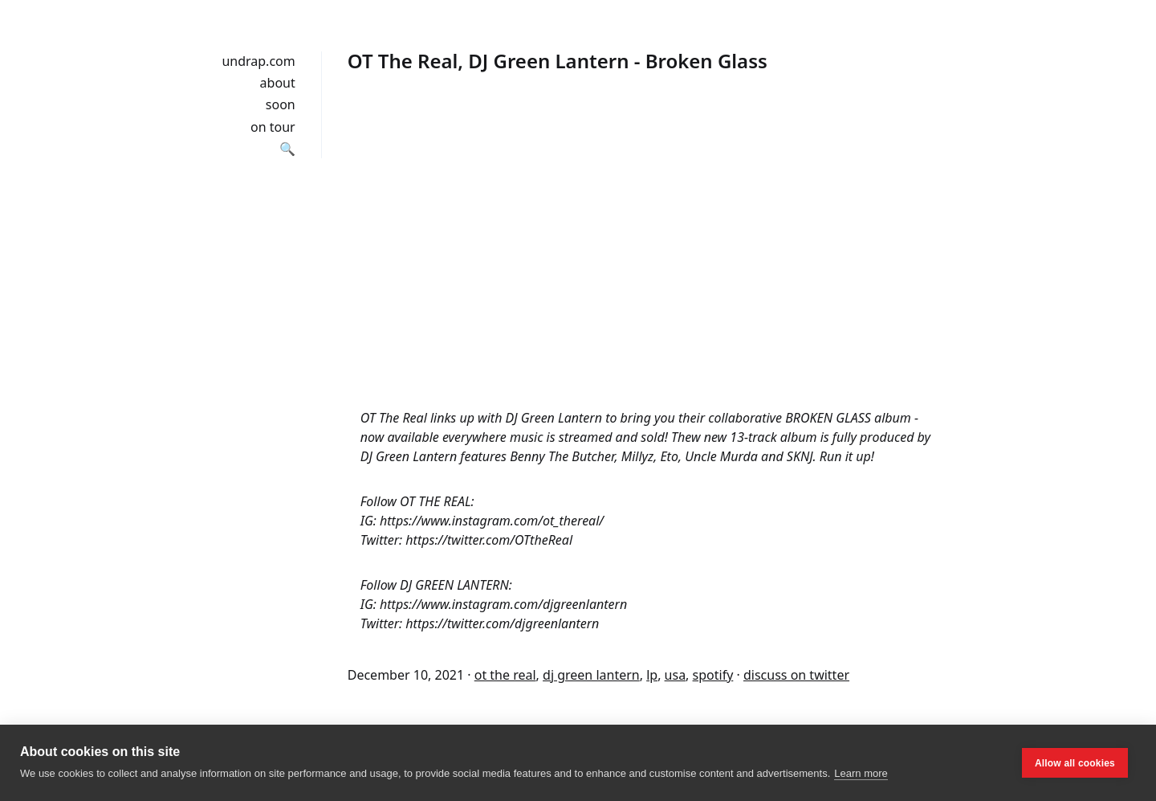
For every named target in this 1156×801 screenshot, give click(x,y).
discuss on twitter (796, 675)
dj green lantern (591, 675)
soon (280, 104)
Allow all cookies (1075, 763)
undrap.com (258, 61)
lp (651, 675)
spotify (713, 675)
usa (675, 675)
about (277, 83)
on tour (272, 127)
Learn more (860, 773)
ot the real (505, 675)
